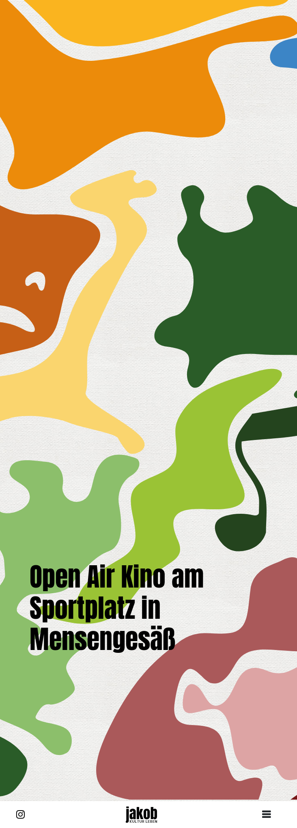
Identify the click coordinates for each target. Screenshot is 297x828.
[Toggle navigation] (269, 814)
